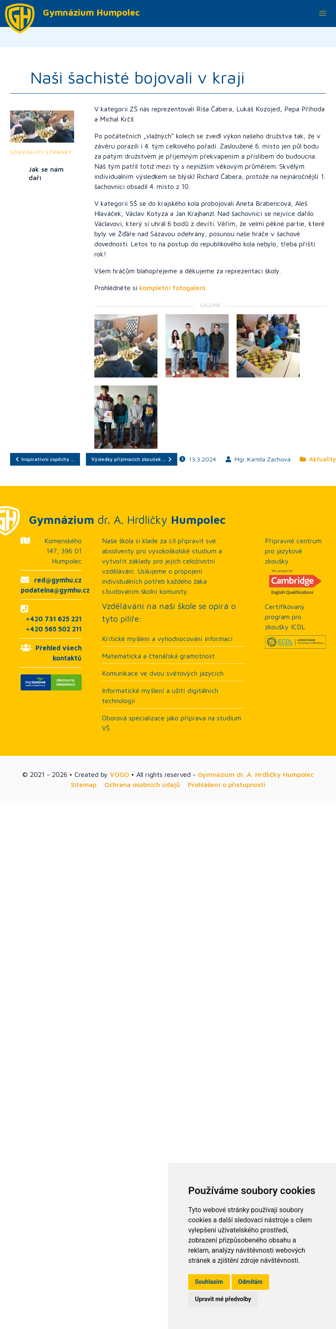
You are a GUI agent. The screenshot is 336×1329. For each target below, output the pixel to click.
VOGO (119, 774)
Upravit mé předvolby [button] (223, 1299)
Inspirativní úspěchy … (45, 459)
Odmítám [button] (250, 1281)
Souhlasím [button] (209, 1281)
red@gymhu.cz (58, 580)
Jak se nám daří (46, 173)
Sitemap (83, 784)
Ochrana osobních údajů (142, 784)
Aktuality (318, 459)
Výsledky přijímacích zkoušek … (131, 459)
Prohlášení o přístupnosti (226, 784)
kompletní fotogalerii (172, 287)
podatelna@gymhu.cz (55, 590)
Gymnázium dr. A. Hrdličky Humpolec (256, 774)
